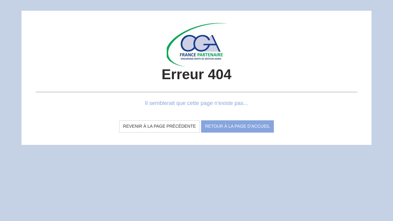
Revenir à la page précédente (159, 126)
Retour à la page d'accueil (237, 126)
